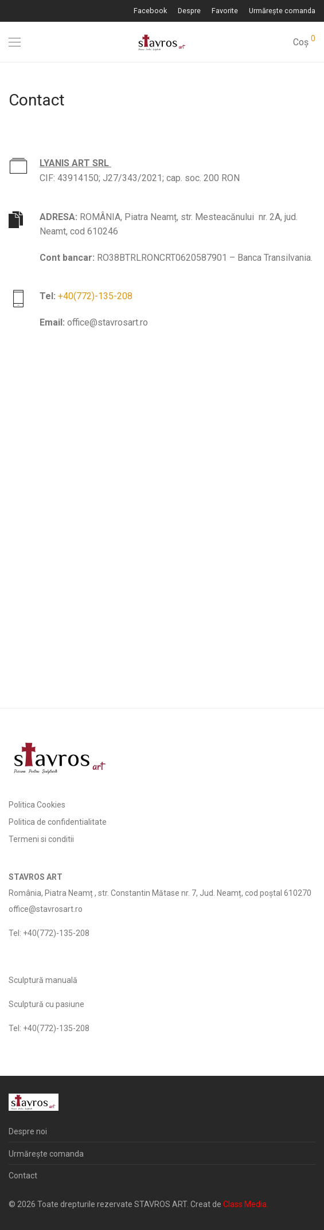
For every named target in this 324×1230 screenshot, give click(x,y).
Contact (23, 1175)
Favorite (225, 11)
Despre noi (28, 1131)
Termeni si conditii (41, 839)
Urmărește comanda (282, 11)
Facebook (150, 11)
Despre (189, 11)
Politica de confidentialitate (58, 821)
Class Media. (245, 1204)
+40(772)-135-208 (95, 296)
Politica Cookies (37, 804)
